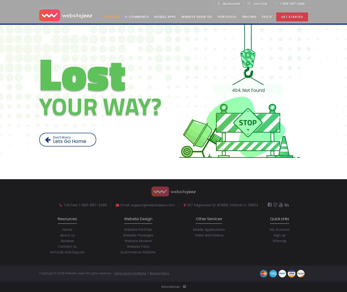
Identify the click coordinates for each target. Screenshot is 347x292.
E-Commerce (137, 17)
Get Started (292, 17)
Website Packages (138, 235)
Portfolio (227, 17)
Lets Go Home (69, 140)
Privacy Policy (159, 273)
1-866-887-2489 (289, 3)
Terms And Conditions (130, 273)
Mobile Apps (165, 17)
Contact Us (67, 246)
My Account (228, 3)
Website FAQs (138, 246)
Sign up (280, 235)
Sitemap (280, 241)
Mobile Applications (209, 229)
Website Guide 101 (196, 17)
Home (67, 229)
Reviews (67, 241)
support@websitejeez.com (153, 205)
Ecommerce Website (138, 252)
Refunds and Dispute (67, 252)
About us (67, 235)
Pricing (249, 17)
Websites (112, 17)
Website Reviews (138, 241)
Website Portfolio (138, 229)
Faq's (267, 17)
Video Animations (209, 235)
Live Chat (257, 3)
